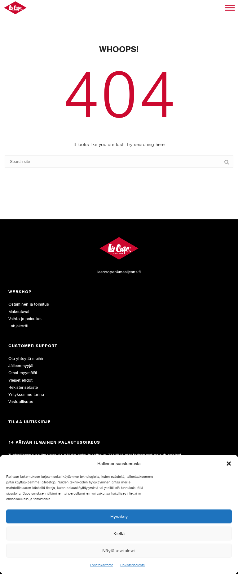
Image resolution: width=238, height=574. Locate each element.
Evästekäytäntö (101, 565)
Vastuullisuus (20, 401)
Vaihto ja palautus (25, 318)
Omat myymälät (22, 372)
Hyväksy (119, 516)
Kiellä (119, 533)
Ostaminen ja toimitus (28, 304)
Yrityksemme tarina (26, 394)
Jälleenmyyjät (20, 365)
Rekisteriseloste (132, 565)
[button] (229, 463)
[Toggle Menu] (230, 8)
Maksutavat (18, 311)
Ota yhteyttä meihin (26, 358)
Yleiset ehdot (20, 380)
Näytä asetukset (119, 550)
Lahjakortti (18, 326)
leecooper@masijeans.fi (119, 272)
